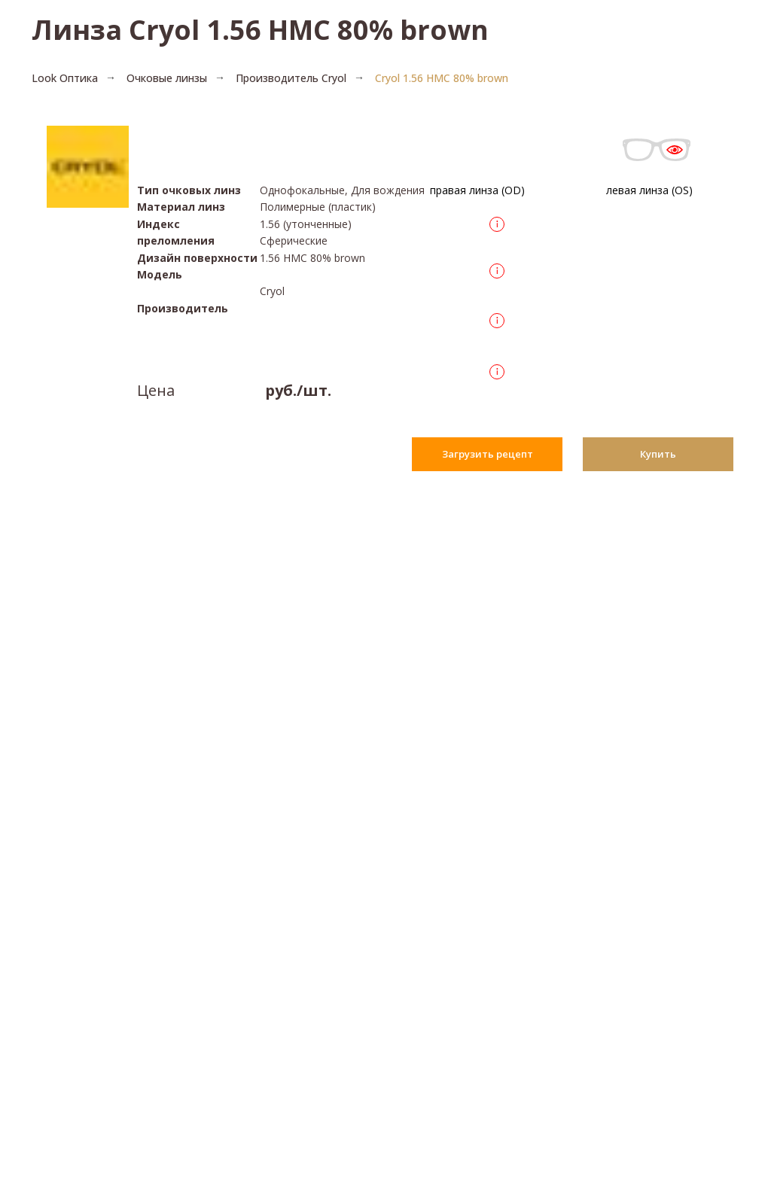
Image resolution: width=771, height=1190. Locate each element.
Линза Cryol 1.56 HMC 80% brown (260, 29)
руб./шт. (298, 390)
